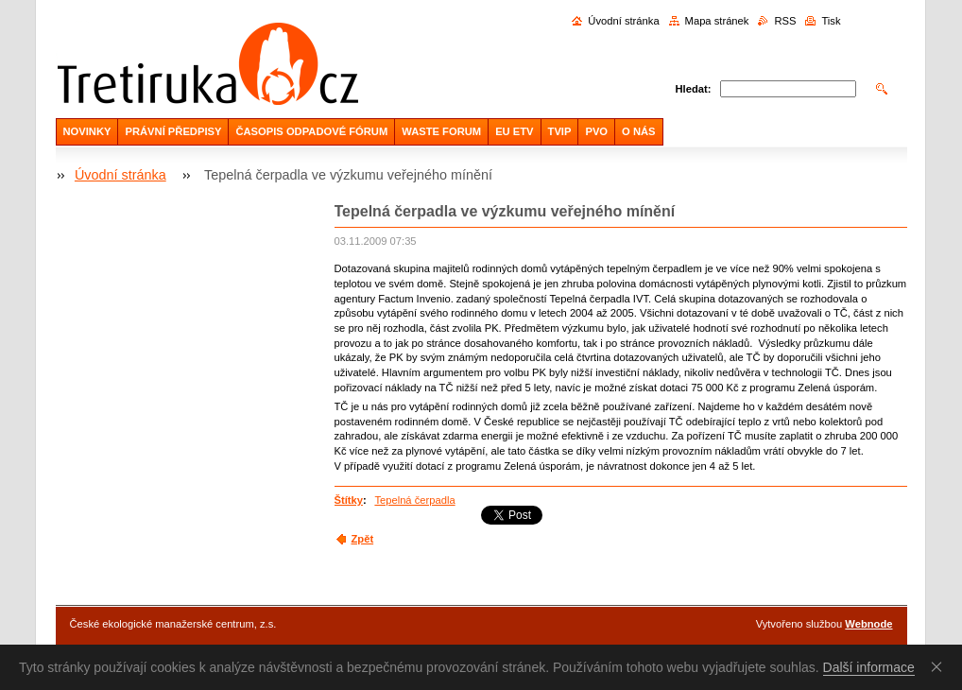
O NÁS (638, 131)
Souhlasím (940, 666)
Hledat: (694, 89)
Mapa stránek (717, 20)
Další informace (869, 667)
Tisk (830, 20)
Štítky (349, 500)
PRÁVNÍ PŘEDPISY (173, 131)
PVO (596, 131)
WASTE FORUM (441, 131)
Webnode (868, 624)
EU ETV (514, 131)
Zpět (363, 538)
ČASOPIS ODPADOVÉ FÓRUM (311, 131)
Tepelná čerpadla (414, 500)
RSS (785, 20)
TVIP (560, 131)
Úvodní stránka (623, 20)
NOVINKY (87, 131)
